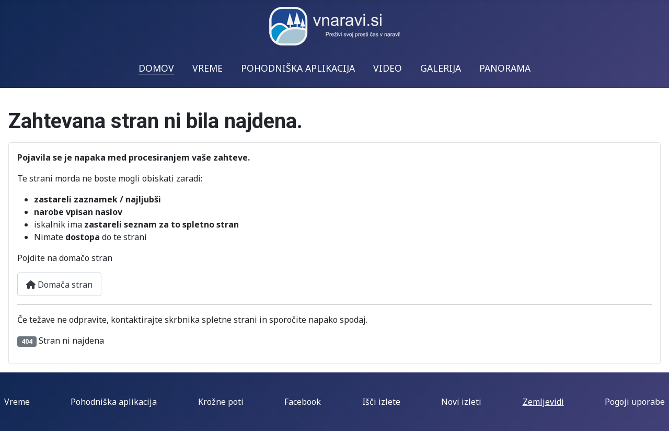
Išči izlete (381, 401)
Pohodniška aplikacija (114, 401)
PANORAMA (504, 68)
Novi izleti (461, 401)
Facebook (302, 401)
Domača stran (59, 284)
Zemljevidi (543, 401)
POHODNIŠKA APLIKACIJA (298, 68)
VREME (207, 68)
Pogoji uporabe (635, 401)
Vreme (17, 401)
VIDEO (387, 68)
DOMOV (156, 68)
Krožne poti (221, 401)
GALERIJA (440, 68)
